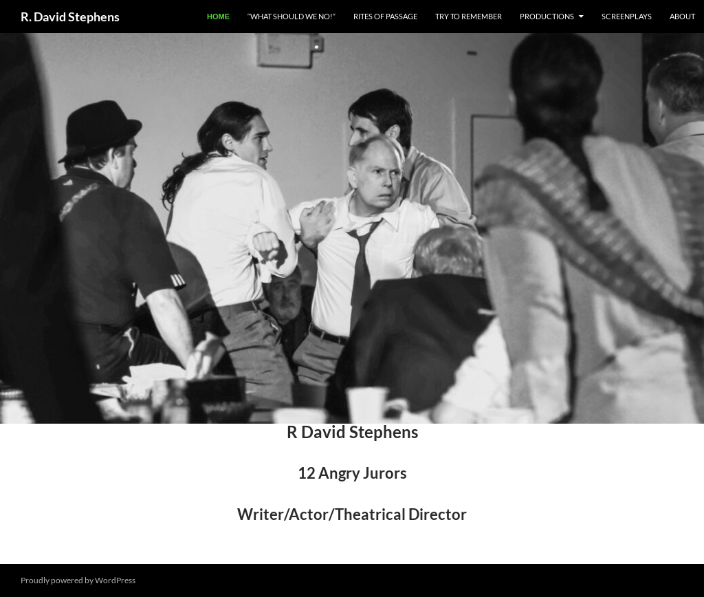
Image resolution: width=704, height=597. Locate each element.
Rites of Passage (385, 16)
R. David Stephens (70, 16)
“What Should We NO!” (292, 16)
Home (218, 16)
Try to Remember (468, 16)
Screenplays (627, 16)
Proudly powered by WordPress (78, 580)
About (682, 16)
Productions (547, 16)
